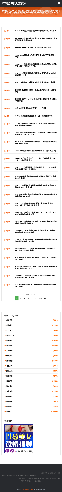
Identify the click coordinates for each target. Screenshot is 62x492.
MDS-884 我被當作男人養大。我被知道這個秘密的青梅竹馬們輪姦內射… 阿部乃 (36, 267)
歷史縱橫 (32, 361)
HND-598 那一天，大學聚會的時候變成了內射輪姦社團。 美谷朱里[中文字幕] (35, 249)
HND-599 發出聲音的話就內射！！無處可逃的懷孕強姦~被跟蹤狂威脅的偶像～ (36, 222)
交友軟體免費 (52, 473)
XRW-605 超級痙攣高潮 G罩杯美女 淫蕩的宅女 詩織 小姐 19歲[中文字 (35, 74)
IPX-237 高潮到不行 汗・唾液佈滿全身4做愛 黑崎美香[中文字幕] (35, 285)
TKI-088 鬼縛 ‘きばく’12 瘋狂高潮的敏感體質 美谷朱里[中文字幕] (36, 100)
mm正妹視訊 (37, 481)
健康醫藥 (32, 401)
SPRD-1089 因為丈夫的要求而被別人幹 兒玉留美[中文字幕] (35, 56)
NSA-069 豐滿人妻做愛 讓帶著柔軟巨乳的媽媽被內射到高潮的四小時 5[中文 (36, 195)
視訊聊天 (32, 406)
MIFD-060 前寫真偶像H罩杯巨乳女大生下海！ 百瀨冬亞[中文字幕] (36, 258)
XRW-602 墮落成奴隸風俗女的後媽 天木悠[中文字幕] (35, 82)
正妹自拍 (32, 330)
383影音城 (28, 481)
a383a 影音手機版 (33, 478)
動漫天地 (32, 371)
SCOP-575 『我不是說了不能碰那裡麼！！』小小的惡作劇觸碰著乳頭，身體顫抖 (35, 168)
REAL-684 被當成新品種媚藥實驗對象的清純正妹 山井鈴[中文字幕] (35, 177)
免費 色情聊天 (22, 478)
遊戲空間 (32, 376)
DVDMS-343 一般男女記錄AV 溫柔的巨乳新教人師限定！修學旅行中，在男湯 (35, 276)
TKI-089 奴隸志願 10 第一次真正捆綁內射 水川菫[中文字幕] (35, 91)
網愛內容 (44, 473)
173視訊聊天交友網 (27, 489)
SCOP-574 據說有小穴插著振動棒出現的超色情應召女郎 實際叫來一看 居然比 (35, 186)
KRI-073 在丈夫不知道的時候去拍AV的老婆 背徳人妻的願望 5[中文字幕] (36, 142)
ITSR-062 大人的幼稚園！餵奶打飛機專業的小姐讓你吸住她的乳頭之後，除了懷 (36, 240)
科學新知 (32, 366)
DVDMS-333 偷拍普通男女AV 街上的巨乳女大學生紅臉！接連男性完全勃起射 (35, 231)
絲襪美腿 (32, 320)
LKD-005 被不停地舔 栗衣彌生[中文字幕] (30, 108)
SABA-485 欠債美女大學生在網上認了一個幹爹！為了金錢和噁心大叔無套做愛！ (35, 213)
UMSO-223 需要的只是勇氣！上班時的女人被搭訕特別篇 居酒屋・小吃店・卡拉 (36, 133)
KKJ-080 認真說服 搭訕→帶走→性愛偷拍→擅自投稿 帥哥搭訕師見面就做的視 (36, 39)
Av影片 (7, 31)
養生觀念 (32, 396)
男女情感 (32, 345)
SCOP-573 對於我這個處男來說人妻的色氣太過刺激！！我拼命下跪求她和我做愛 (34, 204)
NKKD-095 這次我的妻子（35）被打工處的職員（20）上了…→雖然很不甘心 (35, 159)
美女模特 (32, 325)
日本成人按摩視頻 (45, 478)
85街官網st (33, 475)
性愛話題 (32, 340)
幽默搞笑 (32, 355)
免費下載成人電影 (23, 475)
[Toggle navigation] (59, 2)
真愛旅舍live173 (12, 475)
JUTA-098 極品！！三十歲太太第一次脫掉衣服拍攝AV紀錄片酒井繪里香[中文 (36, 124)
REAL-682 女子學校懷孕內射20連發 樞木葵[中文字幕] (35, 151)
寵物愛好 (32, 386)
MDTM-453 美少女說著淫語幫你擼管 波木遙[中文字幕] (36, 31)
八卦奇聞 (32, 350)
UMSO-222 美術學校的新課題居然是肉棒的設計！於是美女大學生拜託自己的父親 (36, 65)
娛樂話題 (32, 381)
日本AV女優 (32, 335)
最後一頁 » (42, 298)
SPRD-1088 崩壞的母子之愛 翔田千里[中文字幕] (33, 47)
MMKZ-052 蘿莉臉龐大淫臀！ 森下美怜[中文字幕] (34, 116)
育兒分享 (32, 391)
